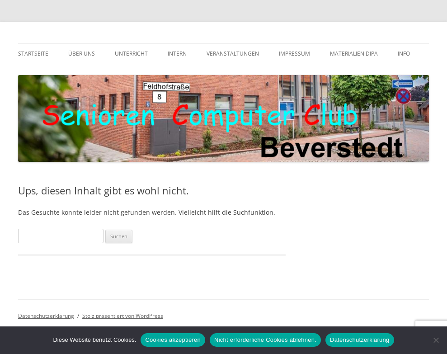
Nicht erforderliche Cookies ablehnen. (265, 339)
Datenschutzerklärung (46, 316)
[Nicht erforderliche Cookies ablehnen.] (435, 340)
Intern (177, 53)
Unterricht (131, 53)
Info (404, 53)
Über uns (81, 53)
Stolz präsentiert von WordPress (122, 316)
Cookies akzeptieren (173, 339)
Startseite (33, 53)
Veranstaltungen (233, 53)
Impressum (294, 53)
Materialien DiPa (354, 53)
